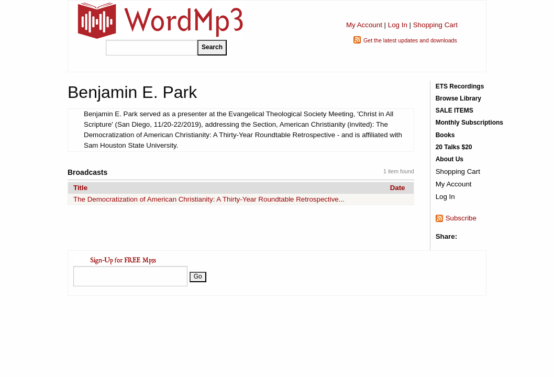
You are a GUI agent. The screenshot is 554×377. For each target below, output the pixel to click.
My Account (364, 25)
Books (445, 135)
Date (397, 188)
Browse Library (458, 98)
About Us (449, 159)
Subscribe (461, 218)
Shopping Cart (435, 25)
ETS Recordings (460, 86)
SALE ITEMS (454, 110)
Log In (397, 25)
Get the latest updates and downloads (410, 40)
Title (80, 188)
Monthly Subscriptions (469, 122)
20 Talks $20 (454, 147)
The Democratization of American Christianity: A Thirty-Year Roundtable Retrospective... (209, 199)
